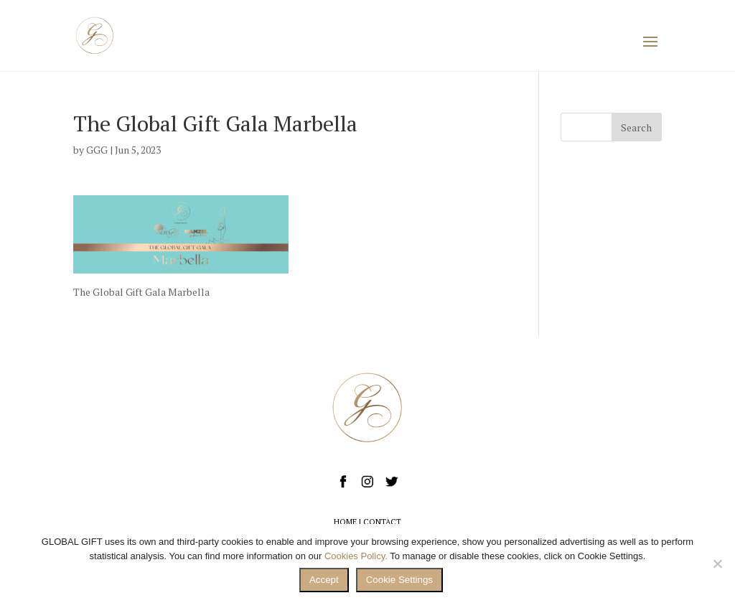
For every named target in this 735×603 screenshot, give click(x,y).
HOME (345, 522)
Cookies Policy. (356, 556)
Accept (324, 579)
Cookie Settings (399, 579)
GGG (97, 149)
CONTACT (382, 522)
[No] (717, 563)
